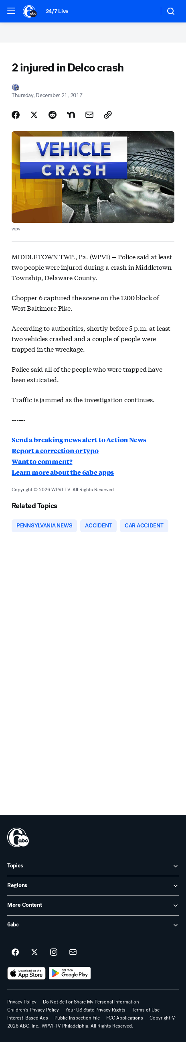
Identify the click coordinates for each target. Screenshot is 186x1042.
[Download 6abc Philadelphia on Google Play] (70, 973)
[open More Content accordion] (93, 905)
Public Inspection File (77, 1018)
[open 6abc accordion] (93, 925)
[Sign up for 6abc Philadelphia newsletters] (73, 952)
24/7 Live (57, 11)
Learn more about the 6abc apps (63, 472)
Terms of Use (146, 1009)
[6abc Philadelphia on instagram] (54, 952)
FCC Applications (124, 1018)
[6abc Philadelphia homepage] (30, 11)
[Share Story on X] (34, 115)
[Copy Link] (108, 115)
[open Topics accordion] (93, 866)
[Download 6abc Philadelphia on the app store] (26, 973)
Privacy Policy (21, 1001)
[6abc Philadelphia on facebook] (15, 952)
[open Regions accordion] (93, 886)
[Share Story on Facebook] (15, 115)
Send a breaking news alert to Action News (79, 439)
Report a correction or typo (55, 450)
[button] (11, 11)
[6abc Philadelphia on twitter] (34, 952)
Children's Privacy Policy (33, 1009)
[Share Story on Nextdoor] (71, 115)
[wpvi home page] (18, 837)
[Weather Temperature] (146, 11)
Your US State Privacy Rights (95, 1009)
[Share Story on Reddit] (52, 115)
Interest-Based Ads (27, 1018)
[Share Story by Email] (89, 115)
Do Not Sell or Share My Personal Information (91, 1001)
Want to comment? (42, 461)
